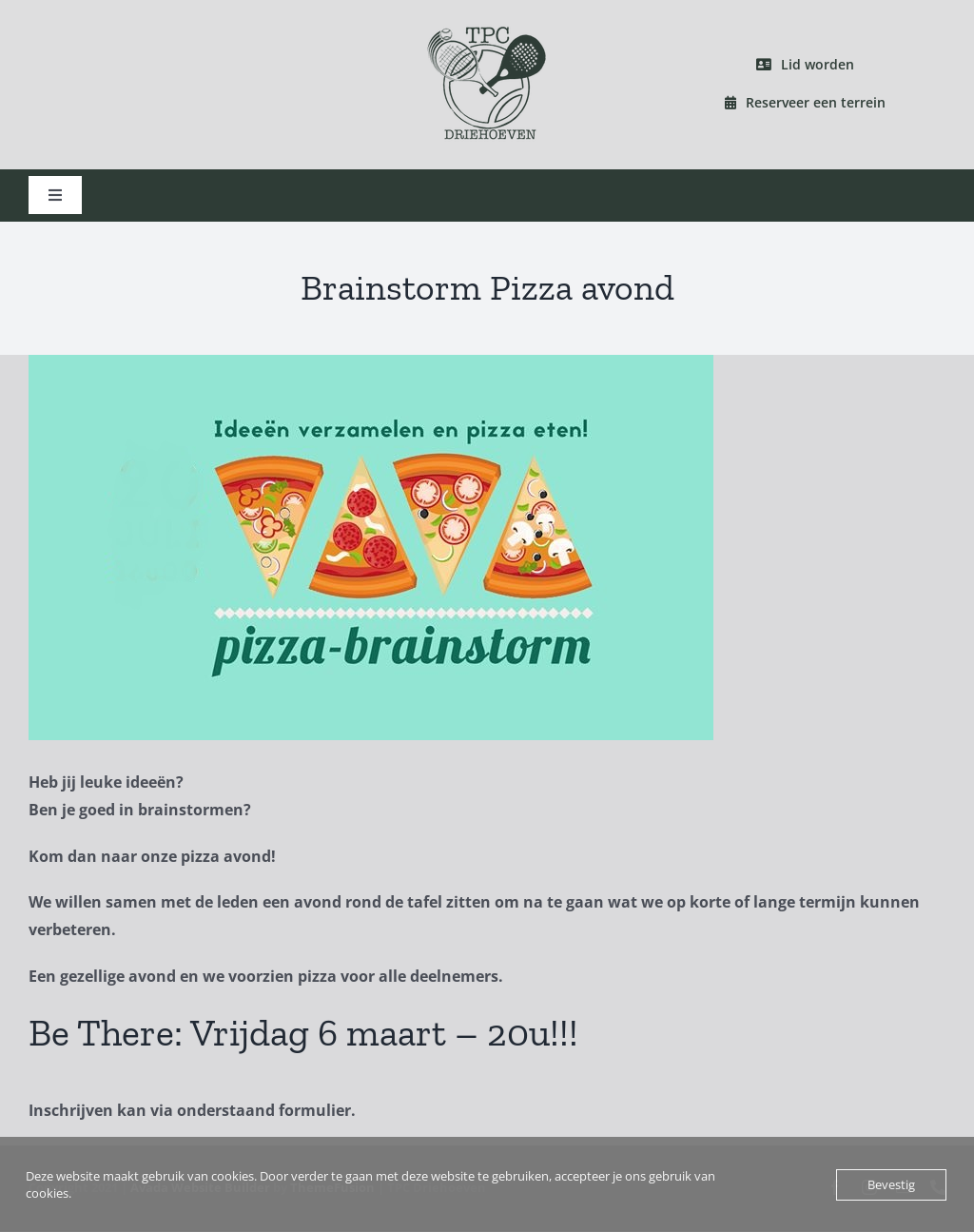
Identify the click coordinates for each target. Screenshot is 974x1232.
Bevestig (891, 1184)
